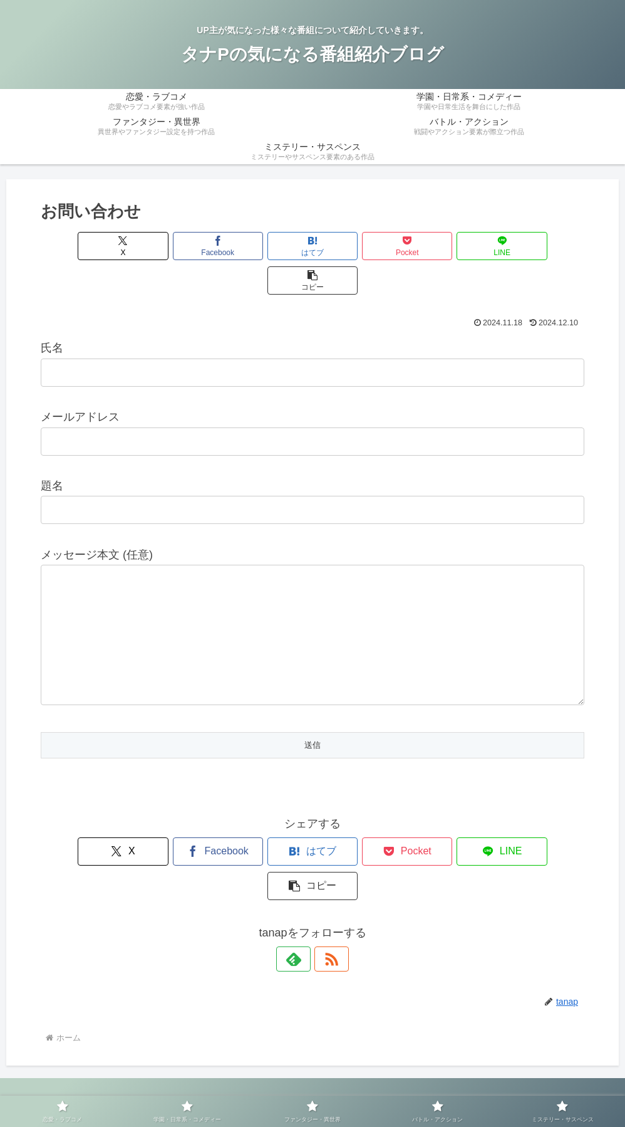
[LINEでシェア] (449, 246)
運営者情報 (197, 1088)
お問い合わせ (424, 1088)
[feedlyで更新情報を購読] (298, 915)
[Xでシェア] (84, 246)
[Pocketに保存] (357, 246)
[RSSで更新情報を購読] (326, 915)
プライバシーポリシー (275, 1088)
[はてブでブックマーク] (267, 246)
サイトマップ (359, 1088)
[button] (540, 246)
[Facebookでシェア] (175, 246)
